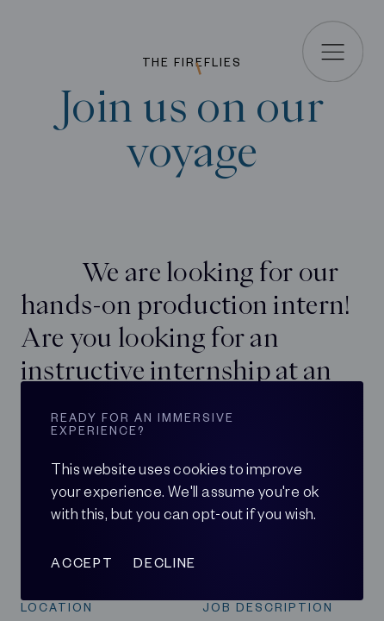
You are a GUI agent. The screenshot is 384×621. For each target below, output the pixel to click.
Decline (164, 562)
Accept (82, 562)
